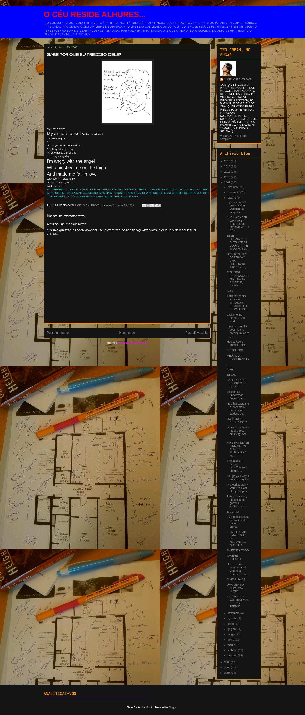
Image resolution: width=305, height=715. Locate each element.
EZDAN (231, 374)
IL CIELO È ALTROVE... (239, 79)
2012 (227, 166)
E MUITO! (233, 511)
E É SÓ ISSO (235, 350)
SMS (230, 290)
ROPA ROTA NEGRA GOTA (237, 420)
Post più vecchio (196, 332)
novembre (233, 192)
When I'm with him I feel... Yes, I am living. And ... (238, 432)
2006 (227, 672)
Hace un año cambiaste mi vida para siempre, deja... (237, 569)
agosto (231, 618)
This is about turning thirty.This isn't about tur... (237, 465)
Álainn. (231, 369)
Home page (127, 332)
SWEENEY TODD (238, 550)
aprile (231, 639)
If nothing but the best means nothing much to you (238, 331)
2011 (227, 171)
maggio (232, 634)
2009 (227, 182)
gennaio (232, 655)
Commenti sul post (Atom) (132, 342)
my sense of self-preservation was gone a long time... (237, 207)
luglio (231, 623)
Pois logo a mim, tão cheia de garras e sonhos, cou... (237, 501)
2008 (227, 662)
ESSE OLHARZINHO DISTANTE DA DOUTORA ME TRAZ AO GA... (237, 242)
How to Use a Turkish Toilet (236, 343)
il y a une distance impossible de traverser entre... (238, 521)
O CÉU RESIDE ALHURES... (94, 14)
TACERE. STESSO (234, 557)
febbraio (232, 650)
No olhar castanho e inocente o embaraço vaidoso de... (238, 408)
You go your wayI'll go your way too (238, 477)
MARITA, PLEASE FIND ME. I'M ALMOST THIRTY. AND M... (238, 449)
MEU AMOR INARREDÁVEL (238, 357)
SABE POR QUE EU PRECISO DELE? (237, 383)
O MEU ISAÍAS (236, 579)
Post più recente (58, 332)
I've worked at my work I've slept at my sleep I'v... (238, 488)
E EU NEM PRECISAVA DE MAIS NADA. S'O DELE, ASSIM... (238, 279)
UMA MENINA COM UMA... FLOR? (236, 588)
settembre (233, 613)
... (228, 364)
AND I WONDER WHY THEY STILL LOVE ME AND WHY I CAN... (238, 224)
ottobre (232, 197)
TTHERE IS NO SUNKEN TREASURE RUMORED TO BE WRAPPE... (237, 303)
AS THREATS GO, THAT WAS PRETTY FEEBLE (238, 601)
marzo (231, 644)
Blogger (173, 707)
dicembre (233, 187)
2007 (227, 667)
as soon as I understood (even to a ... (236, 395)
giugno (231, 629)
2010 (227, 177)
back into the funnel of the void (236, 318)
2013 (227, 161)
